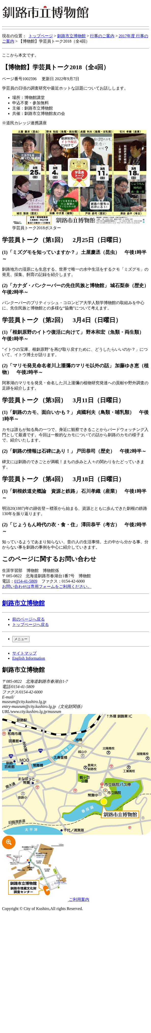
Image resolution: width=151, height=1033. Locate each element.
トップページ (40, 36)
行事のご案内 (102, 36)
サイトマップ (24, 653)
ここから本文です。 (20, 55)
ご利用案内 (45, 899)
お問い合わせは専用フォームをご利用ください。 (47, 586)
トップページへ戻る (30, 624)
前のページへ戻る (28, 619)
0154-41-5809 (25, 581)
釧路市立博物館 (71, 36)
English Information (28, 658)
